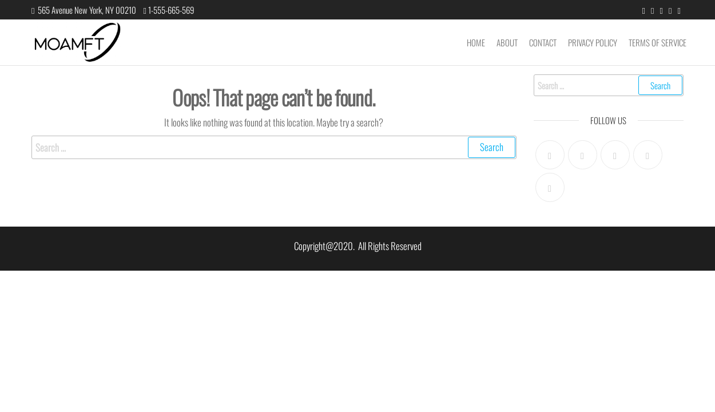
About (507, 42)
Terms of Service (657, 42)
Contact (543, 42)
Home (476, 42)
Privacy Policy (592, 42)
